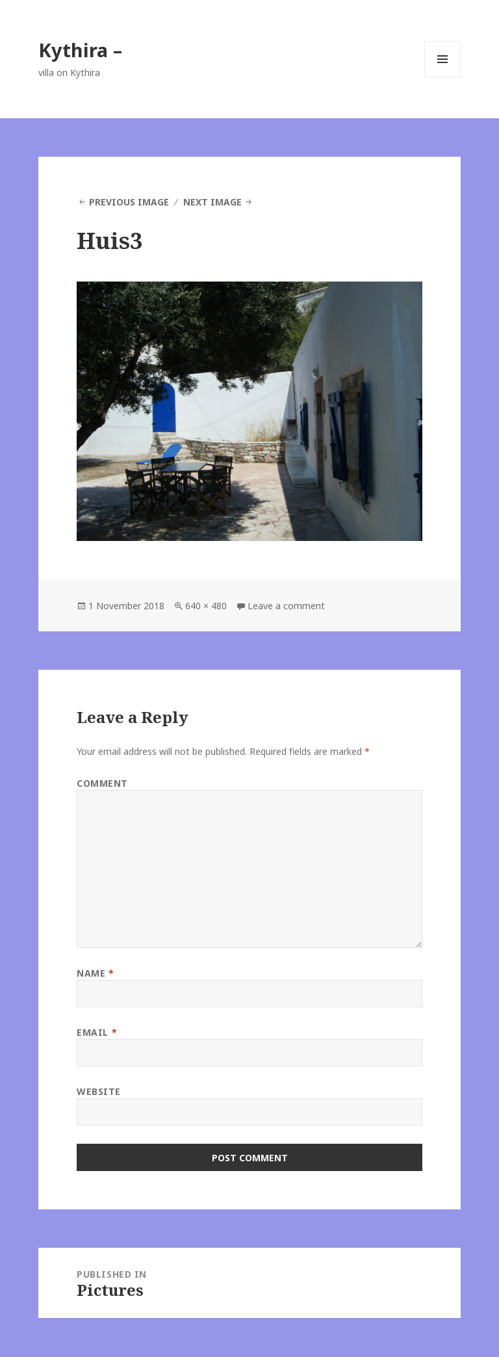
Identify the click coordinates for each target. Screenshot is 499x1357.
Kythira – (80, 49)
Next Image (212, 202)
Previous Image (129, 202)
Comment (102, 783)
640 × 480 (206, 605)
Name (95, 973)
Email (97, 1032)
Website (99, 1091)
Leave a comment (286, 605)
